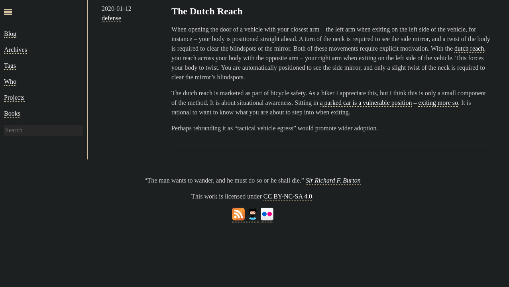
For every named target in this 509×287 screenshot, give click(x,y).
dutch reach (469, 48)
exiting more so (438, 102)
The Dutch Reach (207, 11)
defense (111, 18)
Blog (10, 33)
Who (10, 81)
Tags (10, 65)
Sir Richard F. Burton (333, 180)
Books (12, 113)
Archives (15, 49)
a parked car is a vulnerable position (366, 102)
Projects (14, 97)
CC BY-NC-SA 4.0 (287, 196)
